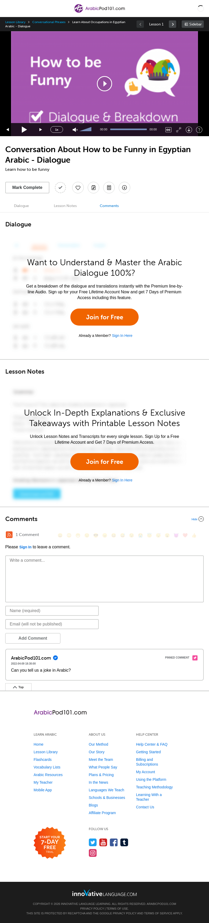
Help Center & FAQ (152, 744)
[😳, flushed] (69, 535)
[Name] (52, 611)
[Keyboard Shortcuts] (199, 129)
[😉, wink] (131, 535)
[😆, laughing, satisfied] (113, 535)
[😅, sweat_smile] (122, 535)
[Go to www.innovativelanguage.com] (104, 892)
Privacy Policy (92, 908)
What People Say (103, 767)
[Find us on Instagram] (93, 853)
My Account (145, 772)
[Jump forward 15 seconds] (41, 129)
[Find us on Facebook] (114, 842)
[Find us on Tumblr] (124, 842)
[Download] (189, 129)
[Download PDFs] (109, 187)
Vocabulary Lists (47, 767)
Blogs (93, 805)
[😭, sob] (140, 535)
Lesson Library (15, 22)
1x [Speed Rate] (56, 129)
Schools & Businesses (107, 797)
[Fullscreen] (178, 129)
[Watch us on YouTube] (103, 842)
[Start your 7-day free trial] (50, 843)
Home (38, 744)
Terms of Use (117, 908)
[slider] (86, 129)
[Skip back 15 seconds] (7, 129)
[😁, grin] (78, 535)
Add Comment (32, 638)
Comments (109, 206)
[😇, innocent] (149, 535)
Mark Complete (27, 187)
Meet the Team (101, 759)
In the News (98, 782)
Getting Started (148, 752)
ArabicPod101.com (161, 903)
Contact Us (145, 807)
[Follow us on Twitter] (93, 842)
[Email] (52, 624)
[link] (172, 24)
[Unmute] (75, 129)
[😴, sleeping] (158, 535)
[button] (201, 8)
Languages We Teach (106, 790)
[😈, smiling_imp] (176, 535)
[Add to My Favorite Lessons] (78, 187)
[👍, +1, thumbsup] (194, 535)
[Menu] (8, 8)
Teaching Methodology (154, 787)
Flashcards (42, 759)
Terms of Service (158, 913)
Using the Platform (151, 779)
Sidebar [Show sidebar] (195, 24)
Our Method (98, 744)
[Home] (100, 12)
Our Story (96, 752)
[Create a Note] (93, 187)
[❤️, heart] (185, 535)
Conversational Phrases (48, 22)
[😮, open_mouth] (167, 535)
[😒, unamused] (86, 535)
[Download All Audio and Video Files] (124, 187)
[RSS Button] (9, 535)
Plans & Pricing (101, 775)
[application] (104, 83)
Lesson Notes (65, 206)
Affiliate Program (102, 813)
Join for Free (104, 317)
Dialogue (21, 206)
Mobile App (43, 790)
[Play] (24, 129)
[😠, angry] (104, 535)
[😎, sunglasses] (95, 535)
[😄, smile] (60, 535)
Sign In (25, 547)
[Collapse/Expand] (104, 519)
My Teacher (43, 782)
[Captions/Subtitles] (168, 129)
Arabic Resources (48, 775)
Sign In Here (122, 335)
